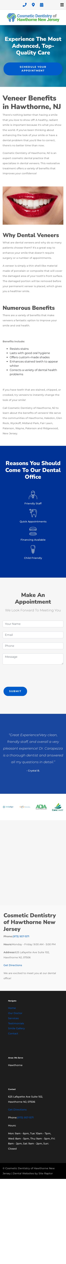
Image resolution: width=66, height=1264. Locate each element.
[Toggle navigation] (62, 5)
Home (12, 1008)
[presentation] (29, 676)
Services (13, 1018)
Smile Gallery (16, 1028)
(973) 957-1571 (21, 936)
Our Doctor (15, 1013)
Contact (13, 1033)
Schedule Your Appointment (33, 68)
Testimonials (16, 1023)
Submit (15, 691)
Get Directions (13, 965)
